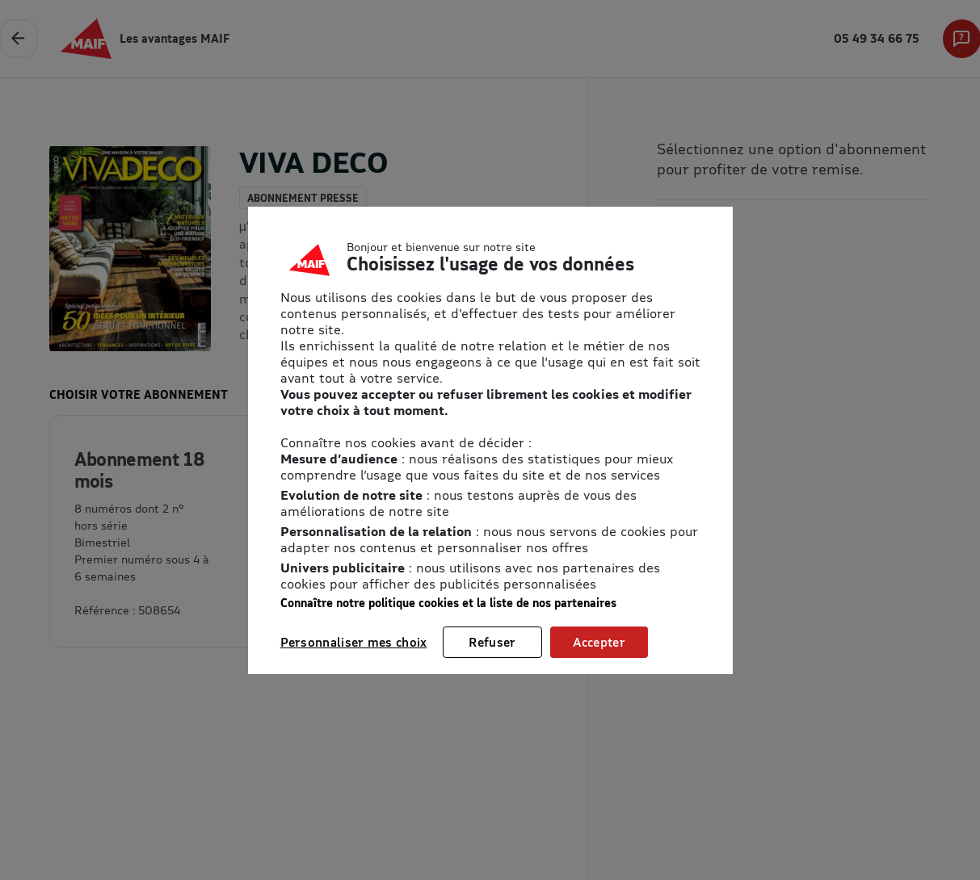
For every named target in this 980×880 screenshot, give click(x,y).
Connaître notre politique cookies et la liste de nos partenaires (448, 603)
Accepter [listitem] (599, 642)
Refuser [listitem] (492, 642)
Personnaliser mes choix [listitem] (353, 642)
